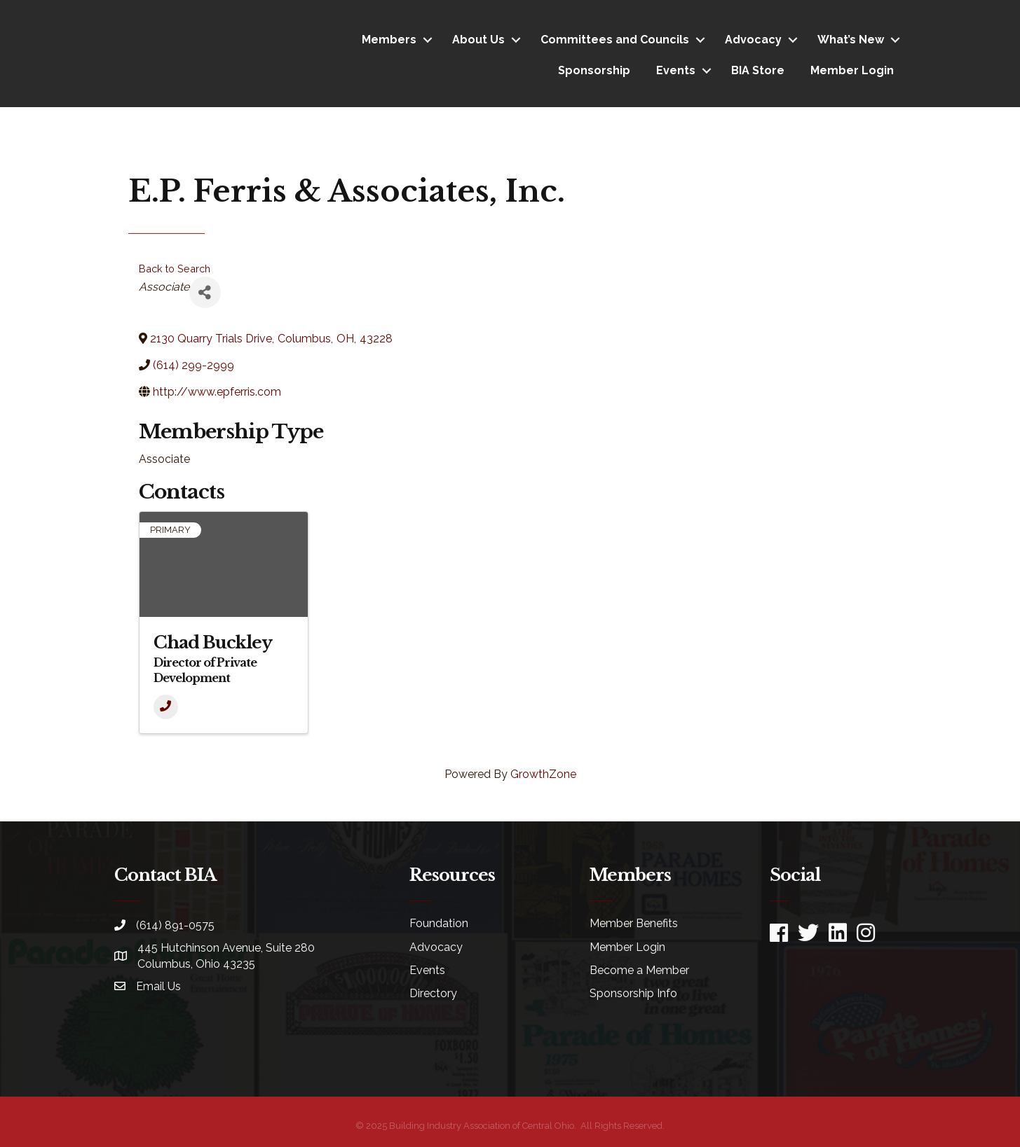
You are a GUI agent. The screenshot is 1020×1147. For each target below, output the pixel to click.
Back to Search (174, 268)
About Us (478, 39)
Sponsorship (594, 70)
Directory (433, 993)
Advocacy (753, 39)
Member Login (852, 70)
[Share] (205, 292)
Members (389, 39)
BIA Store (757, 70)
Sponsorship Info (633, 993)
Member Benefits (634, 923)
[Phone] (166, 707)
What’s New (850, 39)
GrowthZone (543, 774)
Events (675, 70)
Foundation (438, 923)
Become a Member (639, 970)
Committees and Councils (614, 39)
